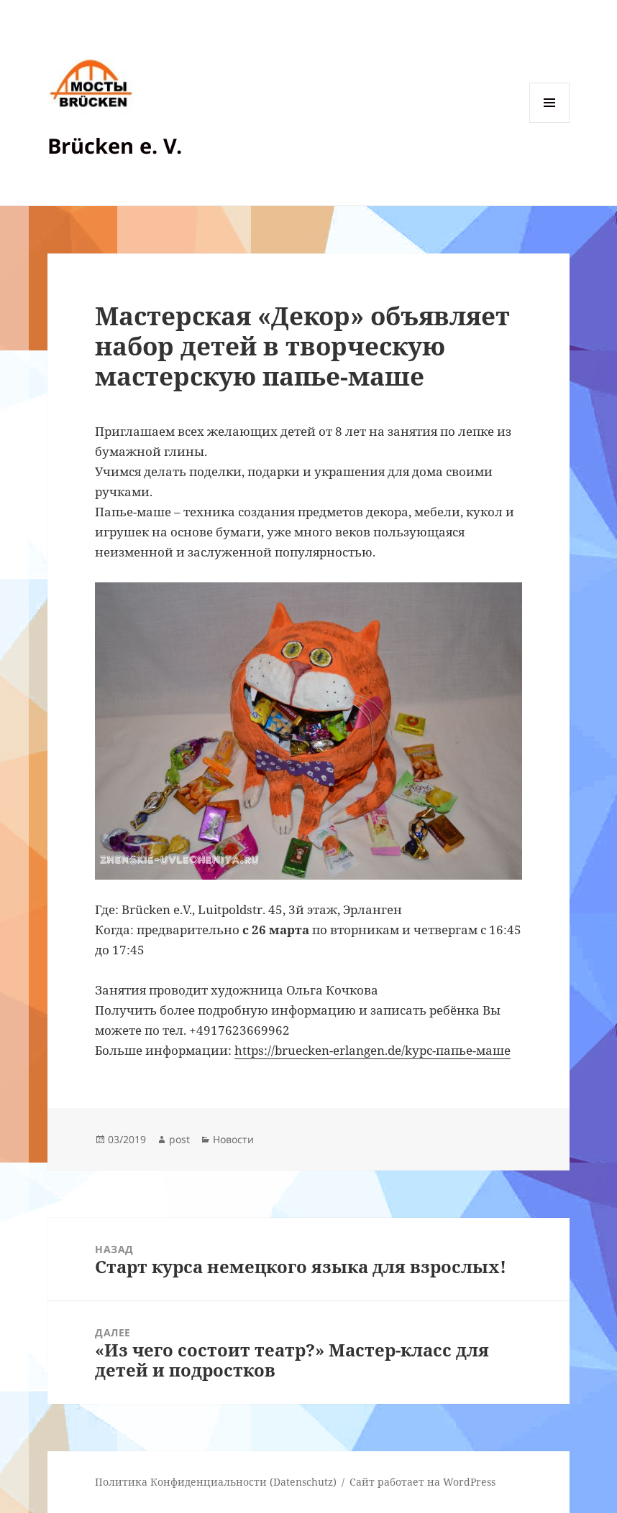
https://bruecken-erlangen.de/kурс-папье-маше (372, 1050)
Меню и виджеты (550, 122)
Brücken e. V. (114, 145)
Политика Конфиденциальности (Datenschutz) (216, 1482)
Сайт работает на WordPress (422, 1482)
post (179, 1139)
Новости (233, 1139)
